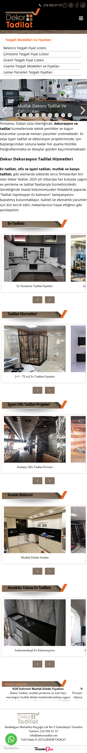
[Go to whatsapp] (11, 739)
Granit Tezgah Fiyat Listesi (23, 60)
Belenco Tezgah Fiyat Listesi (24, 48)
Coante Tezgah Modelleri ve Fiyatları (31, 66)
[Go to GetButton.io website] (11, 748)
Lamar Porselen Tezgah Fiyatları (28, 72)
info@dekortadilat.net (44, 735)
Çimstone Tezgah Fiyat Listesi (26, 54)
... (4, 78)
